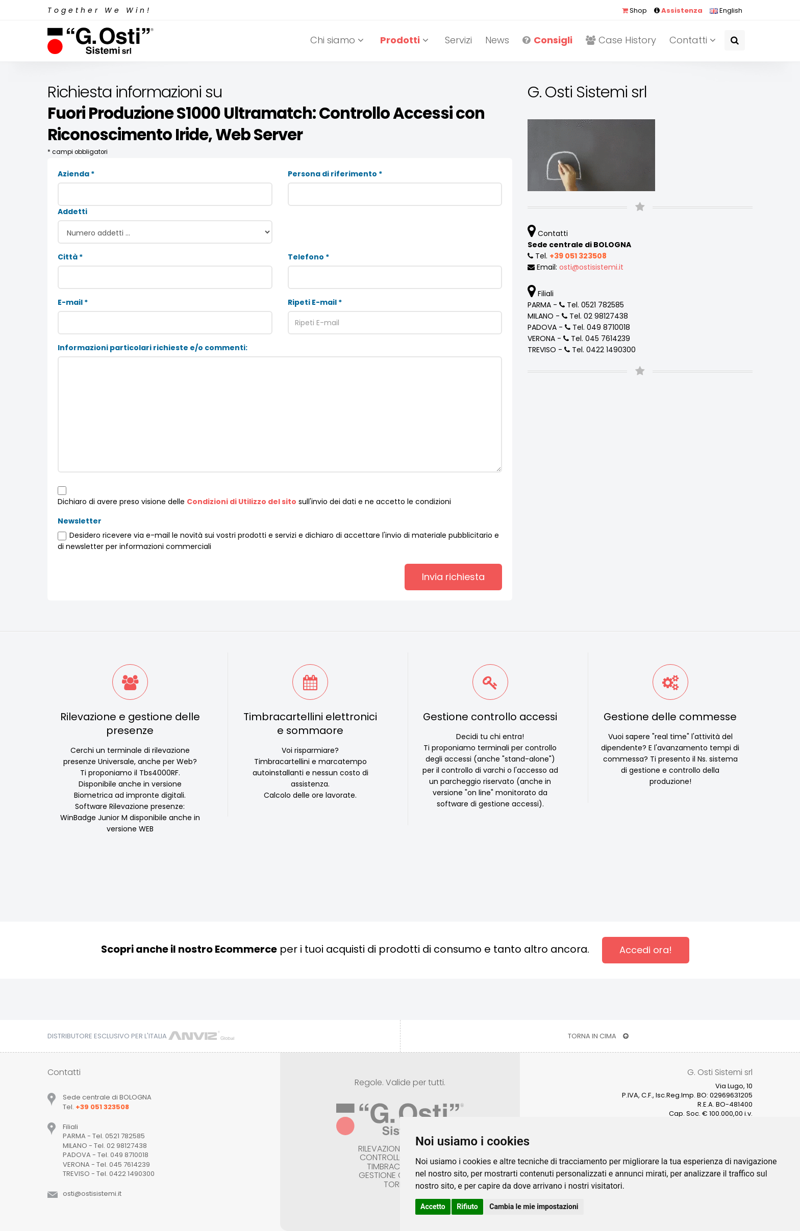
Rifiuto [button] (467, 1206)
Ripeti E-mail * (315, 302)
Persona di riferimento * (335, 174)
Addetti (72, 211)
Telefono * (308, 257)
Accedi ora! (645, 950)
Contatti (694, 40)
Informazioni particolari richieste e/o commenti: (152, 348)
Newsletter (80, 521)
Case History (621, 40)
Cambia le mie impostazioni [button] (533, 1206)
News (497, 40)
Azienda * (76, 174)
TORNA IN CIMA (598, 1036)
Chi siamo (338, 40)
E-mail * (73, 302)
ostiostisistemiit (591, 267)
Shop (634, 10)
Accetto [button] (432, 1206)
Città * (70, 257)
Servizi (458, 40)
